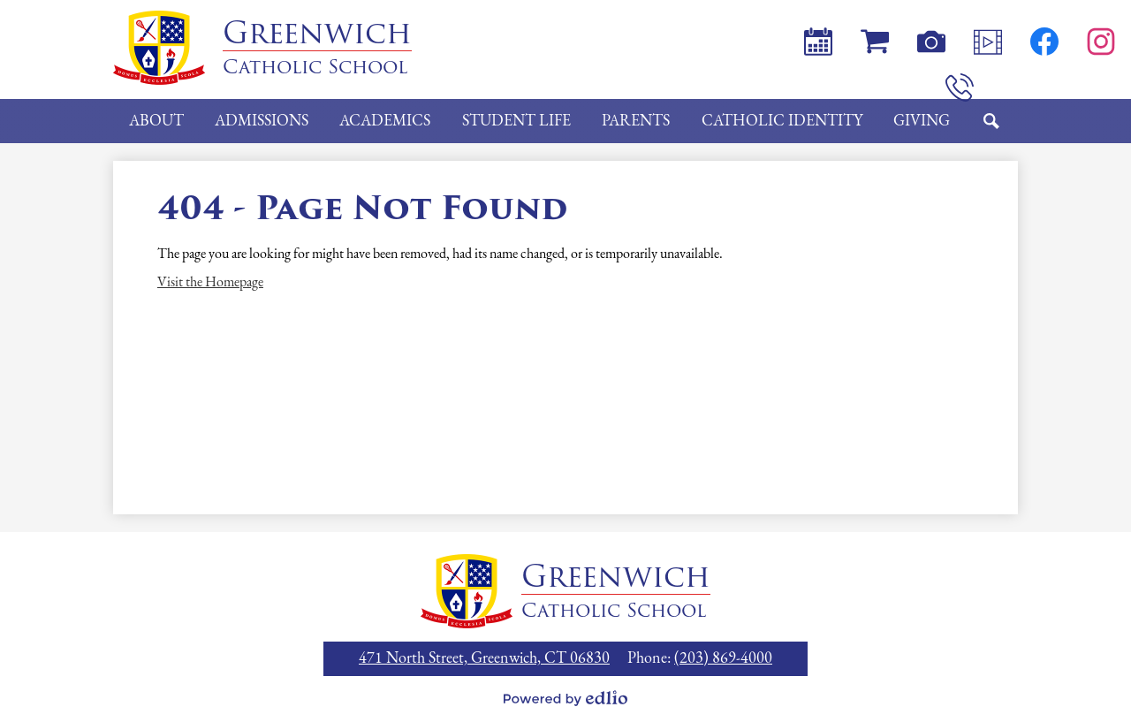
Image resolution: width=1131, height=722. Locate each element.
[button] (156, 121)
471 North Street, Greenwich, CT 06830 (484, 658)
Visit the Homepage (210, 283)
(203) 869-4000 (723, 658)
